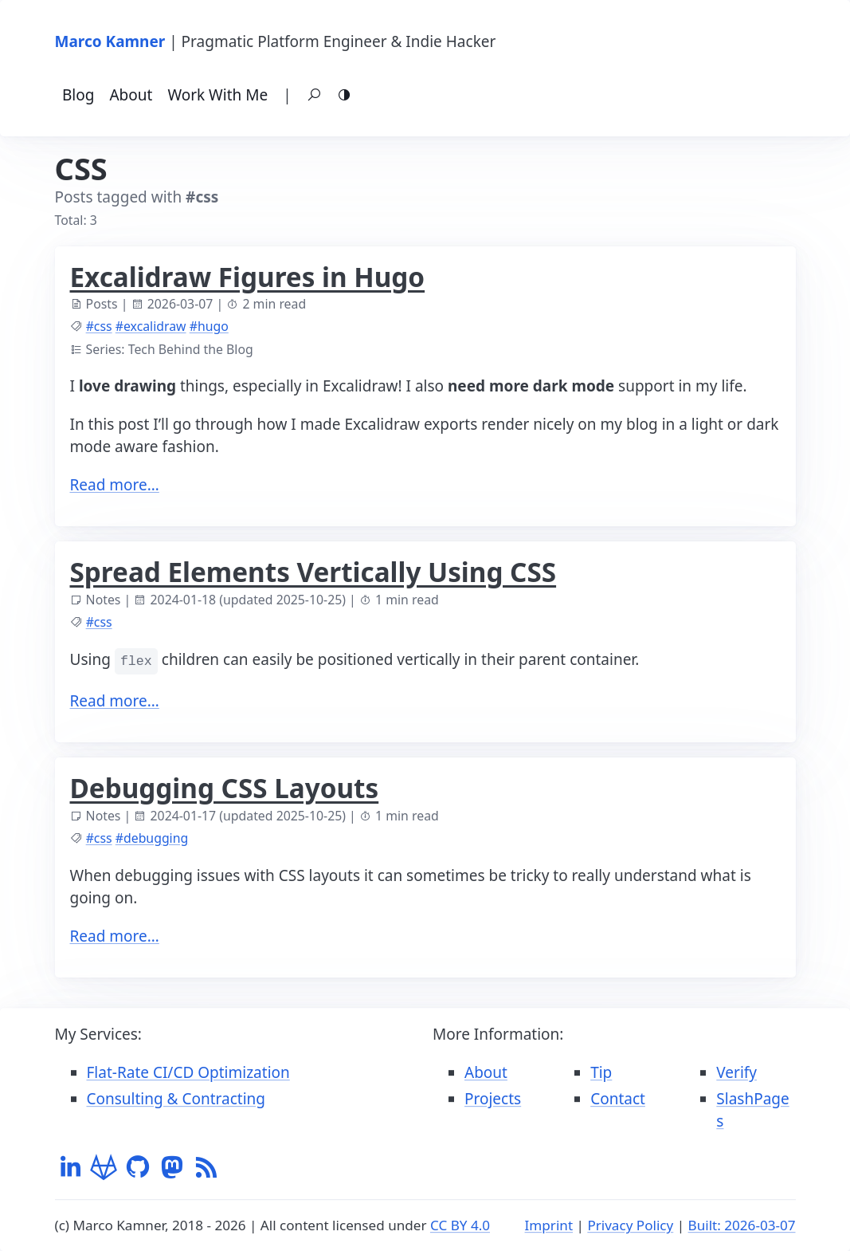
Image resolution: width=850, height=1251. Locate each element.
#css (99, 326)
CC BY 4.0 (460, 1225)
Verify (736, 1072)
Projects (492, 1098)
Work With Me (217, 95)
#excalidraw (151, 326)
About (130, 95)
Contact (617, 1098)
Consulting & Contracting (176, 1098)
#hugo (209, 326)
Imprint (549, 1225)
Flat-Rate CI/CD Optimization (188, 1072)
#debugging (152, 838)
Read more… (114, 484)
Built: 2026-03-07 (742, 1225)
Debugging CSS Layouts (224, 787)
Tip (601, 1072)
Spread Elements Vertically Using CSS (313, 571)
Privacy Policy (630, 1225)
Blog (78, 95)
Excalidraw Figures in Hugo (247, 276)
